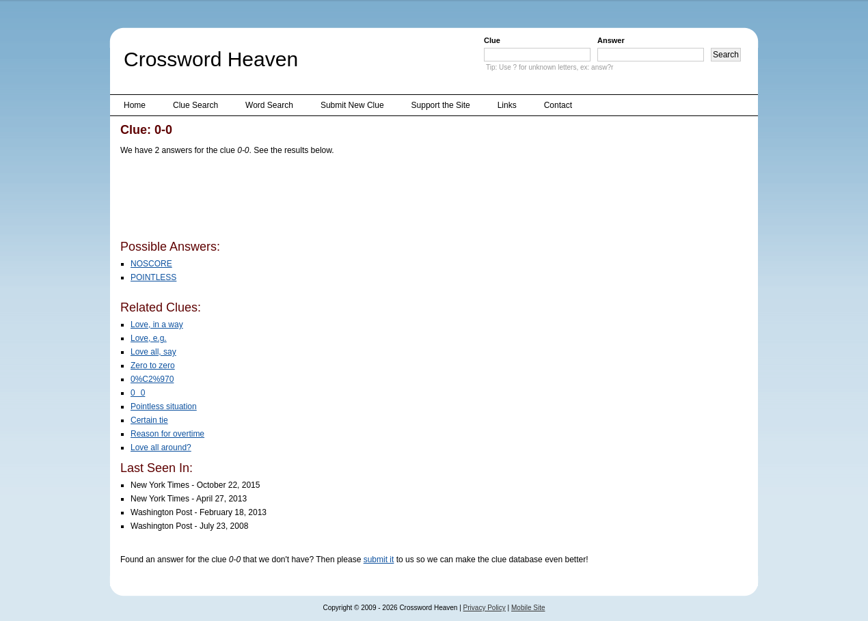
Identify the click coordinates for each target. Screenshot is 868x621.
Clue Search (195, 105)
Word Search (269, 105)
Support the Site (440, 105)
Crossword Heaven (211, 59)
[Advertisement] (369, 200)
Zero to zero (153, 365)
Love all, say (153, 352)
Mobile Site (528, 607)
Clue (492, 40)
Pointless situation (164, 406)
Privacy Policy (484, 607)
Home (135, 105)
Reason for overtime (167, 434)
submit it (379, 559)
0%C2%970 (152, 379)
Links (507, 105)
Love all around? (161, 447)
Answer (611, 40)
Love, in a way (157, 324)
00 (138, 393)
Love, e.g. (149, 338)
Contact (558, 105)
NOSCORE (151, 263)
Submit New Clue (352, 105)
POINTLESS (153, 277)
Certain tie (149, 420)
